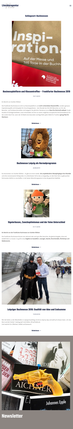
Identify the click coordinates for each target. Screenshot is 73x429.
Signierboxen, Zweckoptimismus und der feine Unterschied (36, 222)
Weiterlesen (35, 123)
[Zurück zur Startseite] (10, 5)
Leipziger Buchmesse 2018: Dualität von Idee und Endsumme (36, 310)
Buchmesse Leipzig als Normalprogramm (36, 163)
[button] (70, 5)
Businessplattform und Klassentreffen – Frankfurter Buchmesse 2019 (36, 92)
